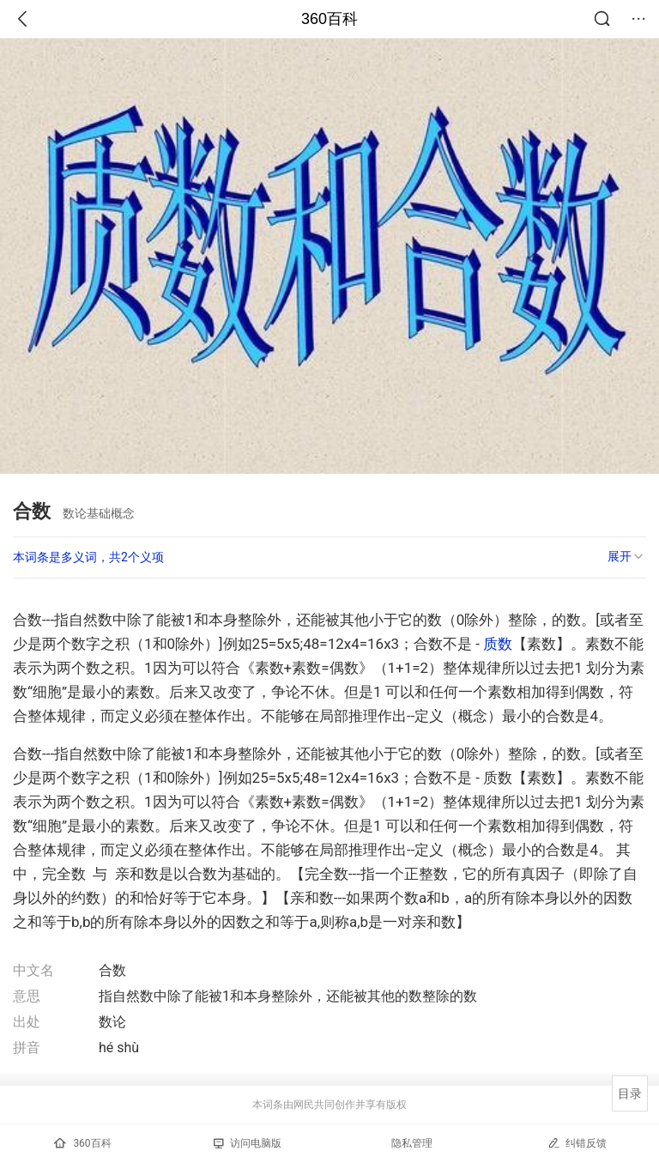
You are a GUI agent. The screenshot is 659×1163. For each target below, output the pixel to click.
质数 (497, 643)
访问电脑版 (247, 1143)
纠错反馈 (577, 1142)
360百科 (329, 18)
